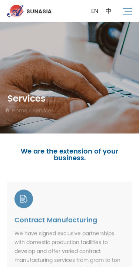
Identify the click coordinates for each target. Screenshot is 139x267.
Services (42, 110)
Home (19, 110)
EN (94, 11)
